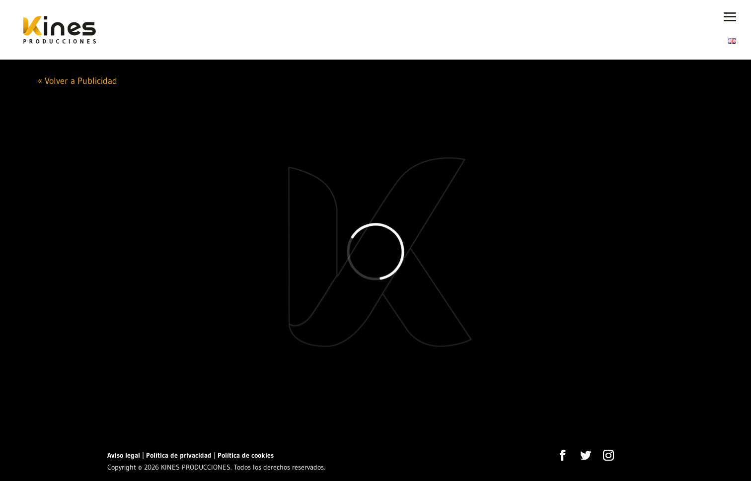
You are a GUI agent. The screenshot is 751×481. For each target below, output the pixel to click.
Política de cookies (246, 455)
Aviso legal (123, 455)
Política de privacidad (179, 455)
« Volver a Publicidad (77, 80)
